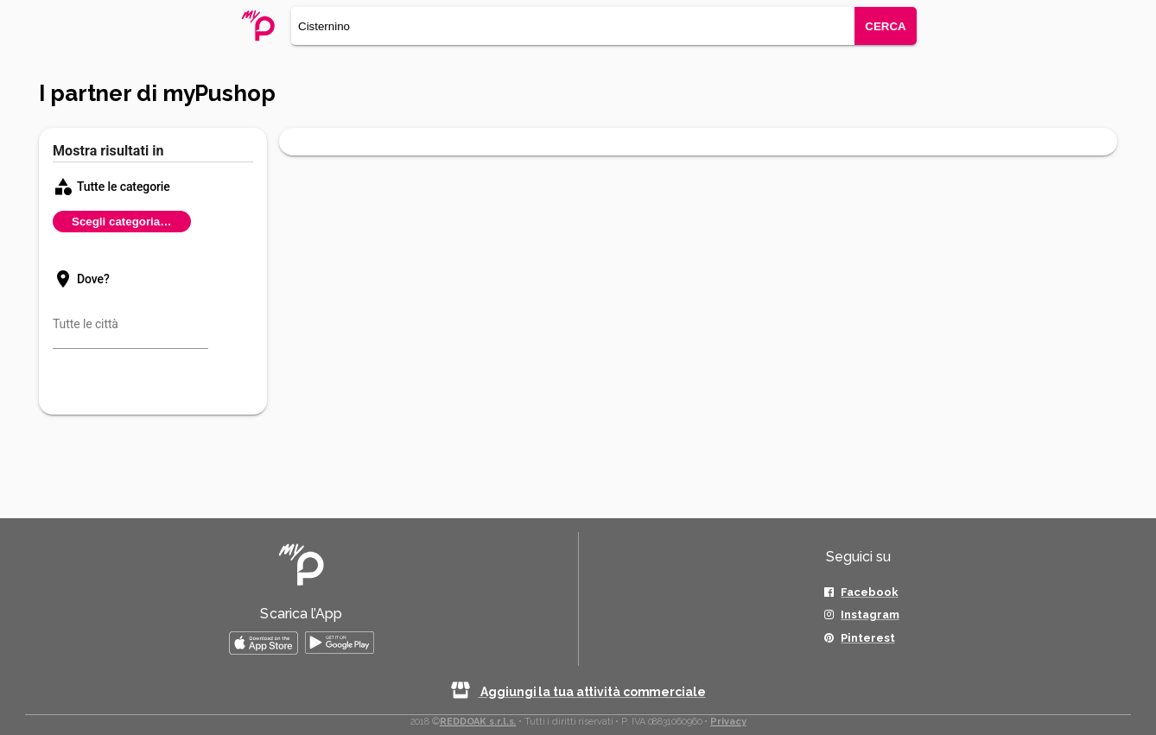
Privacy (728, 721)
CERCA (885, 26)
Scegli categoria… (122, 221)
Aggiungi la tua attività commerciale (577, 692)
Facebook (869, 592)
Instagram (870, 614)
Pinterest (867, 637)
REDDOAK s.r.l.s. (478, 721)
